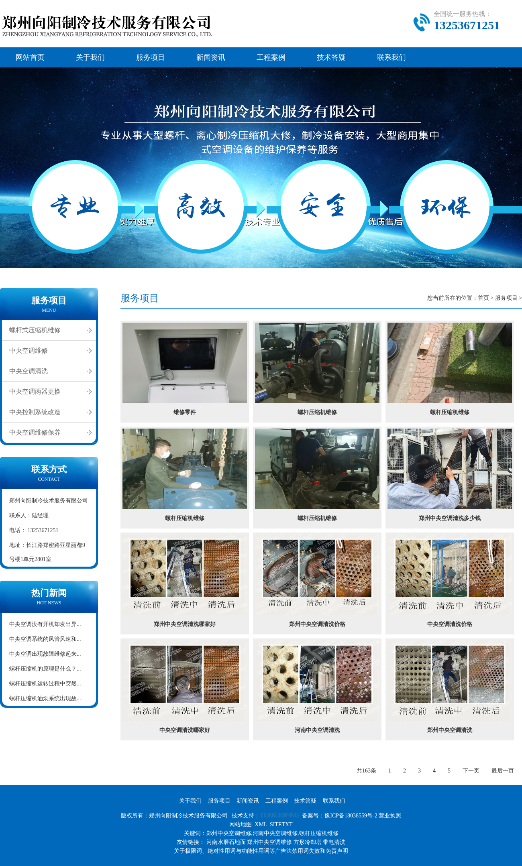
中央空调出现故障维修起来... (45, 654)
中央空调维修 (28, 350)
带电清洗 (334, 842)
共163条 (366, 771)
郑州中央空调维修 (269, 842)
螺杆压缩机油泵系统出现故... (45, 698)
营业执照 (390, 816)
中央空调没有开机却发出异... (45, 624)
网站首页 (30, 57)
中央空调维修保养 (35, 432)
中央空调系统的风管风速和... (45, 639)
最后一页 (502, 771)
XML (261, 824)
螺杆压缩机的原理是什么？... (45, 669)
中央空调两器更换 (35, 391)
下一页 (471, 771)
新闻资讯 (210, 57)
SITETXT (281, 824)
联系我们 (391, 57)
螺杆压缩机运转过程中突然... (45, 684)
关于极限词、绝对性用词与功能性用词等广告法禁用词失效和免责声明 (261, 851)
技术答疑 (331, 57)
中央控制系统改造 (35, 412)
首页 (483, 298)
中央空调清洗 (28, 371)
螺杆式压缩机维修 (35, 330)
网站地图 (240, 824)
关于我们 (90, 57)
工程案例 (271, 57)
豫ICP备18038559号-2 (350, 816)
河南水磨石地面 (226, 842)
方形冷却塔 (308, 842)
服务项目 (150, 57)
